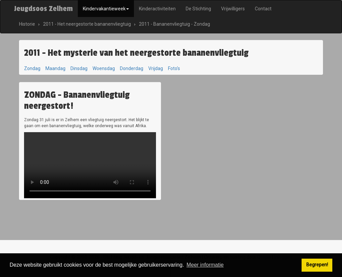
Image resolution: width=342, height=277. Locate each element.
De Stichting (198, 8)
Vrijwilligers (233, 8)
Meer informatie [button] (204, 265)
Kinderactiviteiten (157, 8)
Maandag (55, 68)
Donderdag (131, 68)
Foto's (174, 68)
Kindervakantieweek (106, 8)
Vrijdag (155, 68)
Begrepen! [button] (317, 265)
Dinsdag (79, 68)
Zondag (32, 68)
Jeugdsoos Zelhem (43, 8)
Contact (263, 8)
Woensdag (104, 68)
